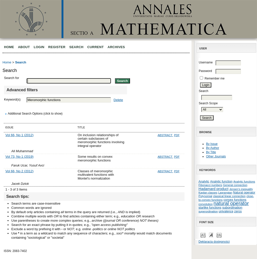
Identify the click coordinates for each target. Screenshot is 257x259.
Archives (116, 47)
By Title (211, 152)
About (24, 47)
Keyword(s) (12, 99)
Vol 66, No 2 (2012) (20, 171)
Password (205, 71)
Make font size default (211, 235)
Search (76, 47)
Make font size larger (219, 235)
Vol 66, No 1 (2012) (20, 135)
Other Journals (216, 156)
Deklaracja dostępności (214, 241)
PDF (176, 135)
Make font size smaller (203, 235)
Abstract (165, 135)
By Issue (212, 144)
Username (206, 62)
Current (95, 47)
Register (57, 47)
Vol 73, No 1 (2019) (20, 156)
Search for (11, 78)
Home (9, 47)
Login (39, 47)
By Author (212, 148)
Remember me (214, 78)
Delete (118, 100)
